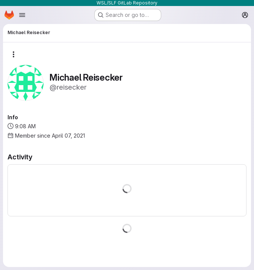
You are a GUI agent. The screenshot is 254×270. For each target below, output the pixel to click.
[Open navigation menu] (22, 15)
